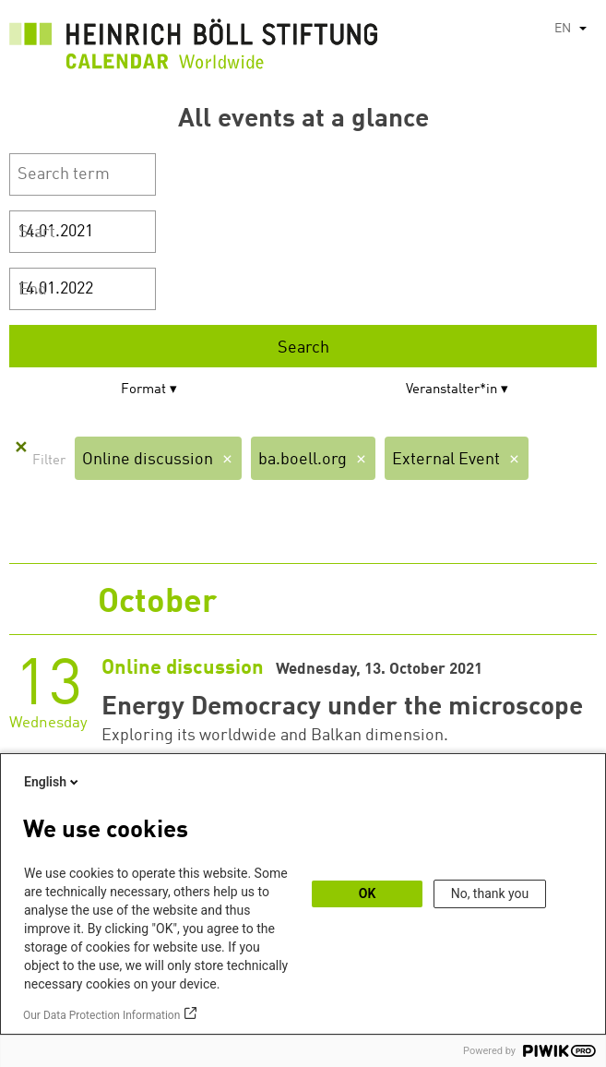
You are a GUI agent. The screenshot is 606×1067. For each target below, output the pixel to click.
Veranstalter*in (451, 390)
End (32, 290)
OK (367, 893)
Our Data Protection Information (101, 1015)
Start (36, 232)
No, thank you (490, 893)
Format (143, 390)
